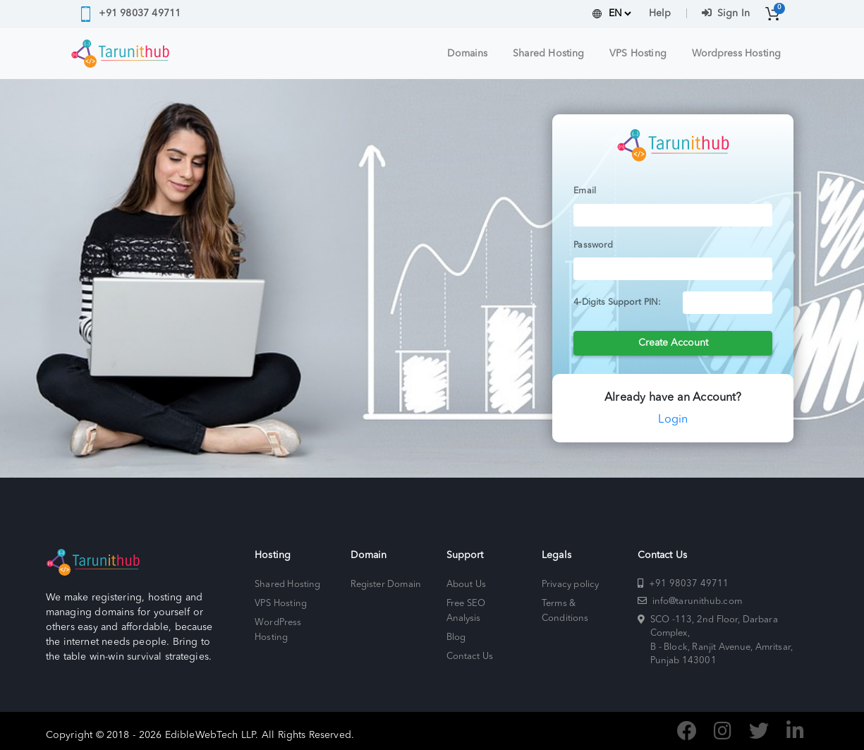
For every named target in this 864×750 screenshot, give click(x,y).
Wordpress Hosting (736, 54)
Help (660, 13)
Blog (456, 637)
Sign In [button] (726, 13)
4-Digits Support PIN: (617, 302)
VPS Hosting (638, 54)
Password (593, 245)
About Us (466, 584)
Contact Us (470, 656)
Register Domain (386, 584)
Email (584, 191)
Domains (467, 54)
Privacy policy (570, 584)
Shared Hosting (548, 54)
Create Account (673, 343)
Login (673, 419)
